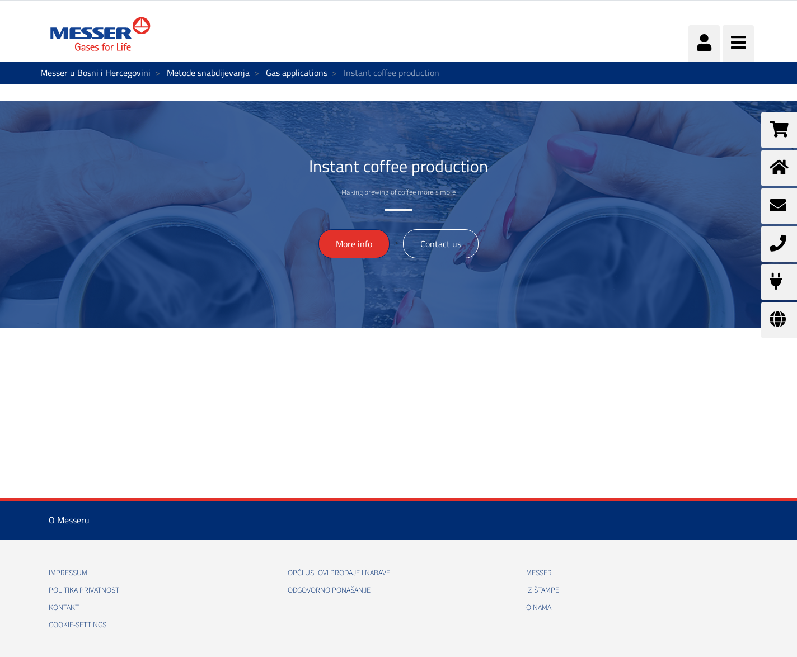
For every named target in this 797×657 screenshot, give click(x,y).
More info (354, 243)
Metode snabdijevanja (208, 72)
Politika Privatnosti (85, 590)
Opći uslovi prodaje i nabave (339, 573)
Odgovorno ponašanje (329, 590)
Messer (539, 573)
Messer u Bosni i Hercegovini (95, 72)
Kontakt (64, 607)
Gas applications (296, 72)
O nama (538, 607)
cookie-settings (77, 625)
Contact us (440, 243)
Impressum (68, 573)
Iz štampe (542, 590)
